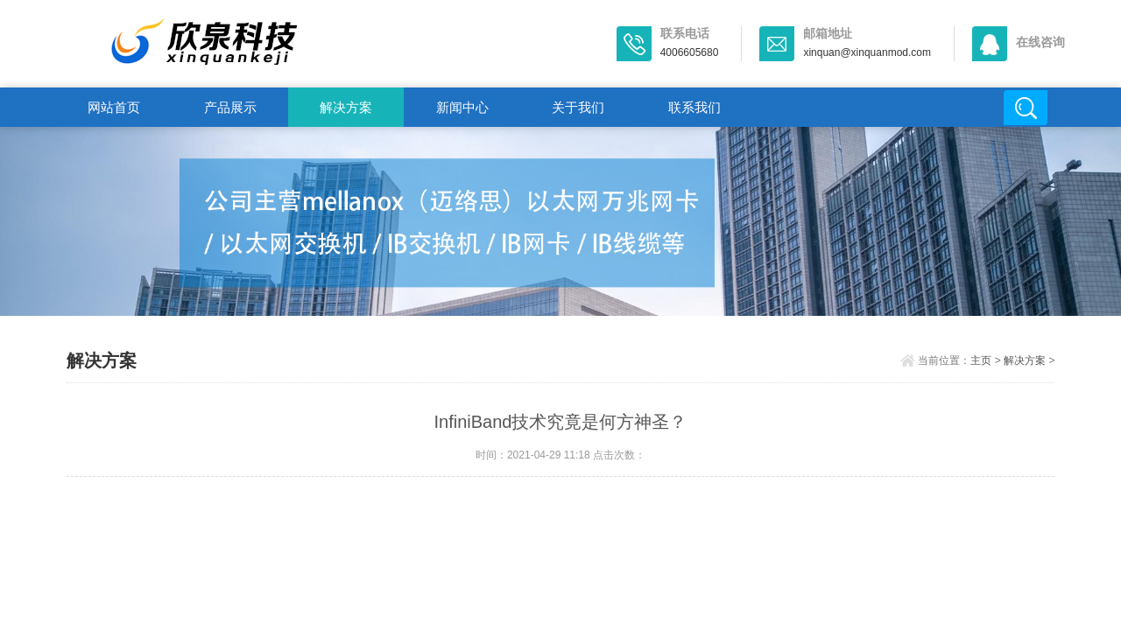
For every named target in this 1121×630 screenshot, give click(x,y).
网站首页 (114, 107)
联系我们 (694, 107)
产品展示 (230, 107)
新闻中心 (462, 107)
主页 (980, 360)
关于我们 (578, 107)
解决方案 (346, 107)
